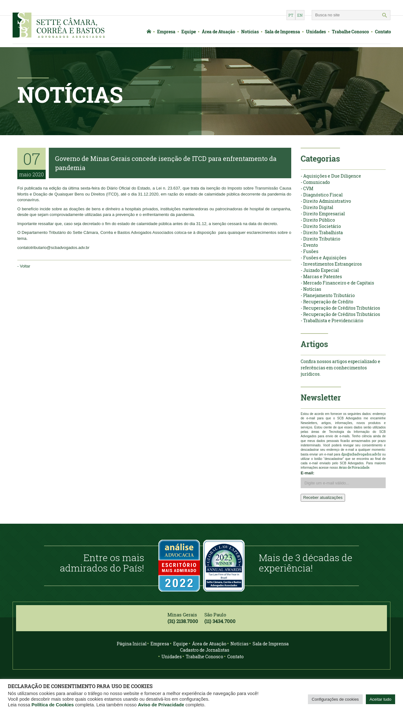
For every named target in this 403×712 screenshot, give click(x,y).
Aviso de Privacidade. (354, 468)
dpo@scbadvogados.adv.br (361, 454)
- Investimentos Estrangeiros (331, 264)
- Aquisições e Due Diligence (331, 176)
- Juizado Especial (320, 270)
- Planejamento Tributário (328, 295)
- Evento (309, 245)
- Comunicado (315, 182)
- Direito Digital (317, 207)
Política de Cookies (52, 704)
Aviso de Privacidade (161, 704)
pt (290, 15)
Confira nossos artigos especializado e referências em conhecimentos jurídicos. (340, 367)
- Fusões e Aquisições (323, 258)
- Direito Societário (321, 226)
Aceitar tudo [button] (380, 699)
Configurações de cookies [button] (335, 699)
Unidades (316, 32)
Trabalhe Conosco (350, 32)
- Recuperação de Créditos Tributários (340, 308)
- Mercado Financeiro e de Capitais (337, 283)
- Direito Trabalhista (322, 232)
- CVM (307, 188)
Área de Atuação (218, 32)
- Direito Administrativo (326, 201)
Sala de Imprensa (282, 32)
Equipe (188, 32)
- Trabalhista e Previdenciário (332, 320)
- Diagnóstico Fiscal (322, 195)
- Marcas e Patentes (321, 276)
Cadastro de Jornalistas (204, 650)
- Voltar (23, 266)
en (300, 15)
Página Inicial (131, 644)
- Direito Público (318, 220)
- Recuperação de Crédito (327, 302)
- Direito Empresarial (323, 214)
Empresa (166, 32)
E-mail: (307, 473)
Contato (383, 32)
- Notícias (311, 289)
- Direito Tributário (320, 239)
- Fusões (309, 251)
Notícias (250, 32)
